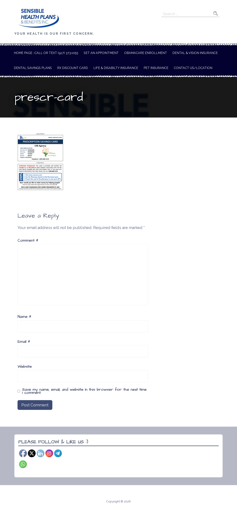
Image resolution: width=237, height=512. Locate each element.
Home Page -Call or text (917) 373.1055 (46, 53)
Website (25, 366)
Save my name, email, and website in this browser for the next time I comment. (84, 391)
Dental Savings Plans (33, 68)
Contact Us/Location (193, 68)
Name (24, 316)
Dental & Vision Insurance (195, 53)
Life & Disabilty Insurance (115, 68)
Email (24, 341)
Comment (28, 240)
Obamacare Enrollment (145, 53)
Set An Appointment (101, 53)
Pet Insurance (156, 68)
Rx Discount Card (72, 68)
